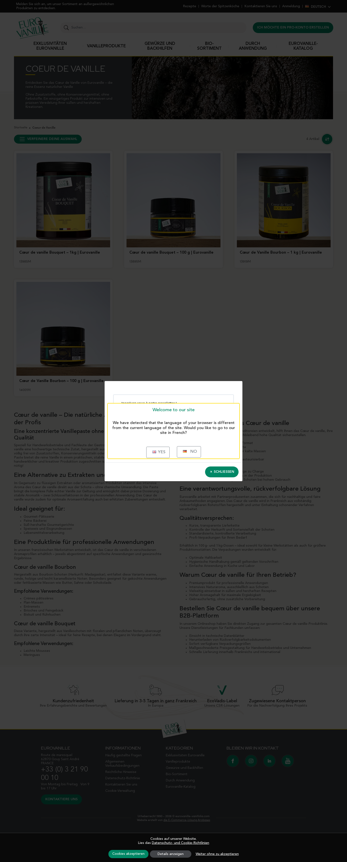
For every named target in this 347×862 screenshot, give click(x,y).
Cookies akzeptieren (128, 853)
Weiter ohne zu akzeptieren (217, 854)
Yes (159, 452)
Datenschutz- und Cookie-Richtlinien (180, 843)
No (190, 452)
